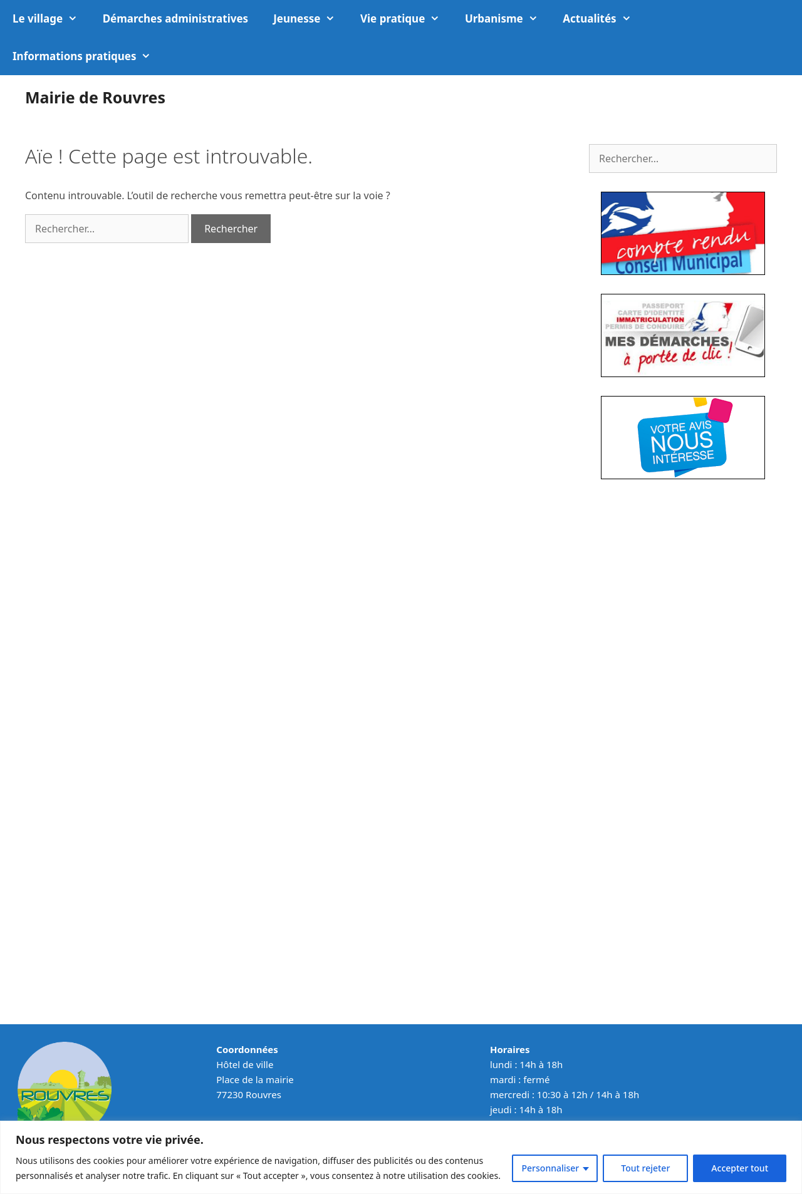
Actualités (603, 19)
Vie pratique (406, 19)
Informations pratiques (88, 56)
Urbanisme (507, 19)
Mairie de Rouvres (95, 97)
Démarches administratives (175, 18)
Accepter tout (739, 1168)
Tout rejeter (645, 1168)
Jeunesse (310, 19)
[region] (401, 1157)
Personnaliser (551, 1168)
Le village (51, 19)
